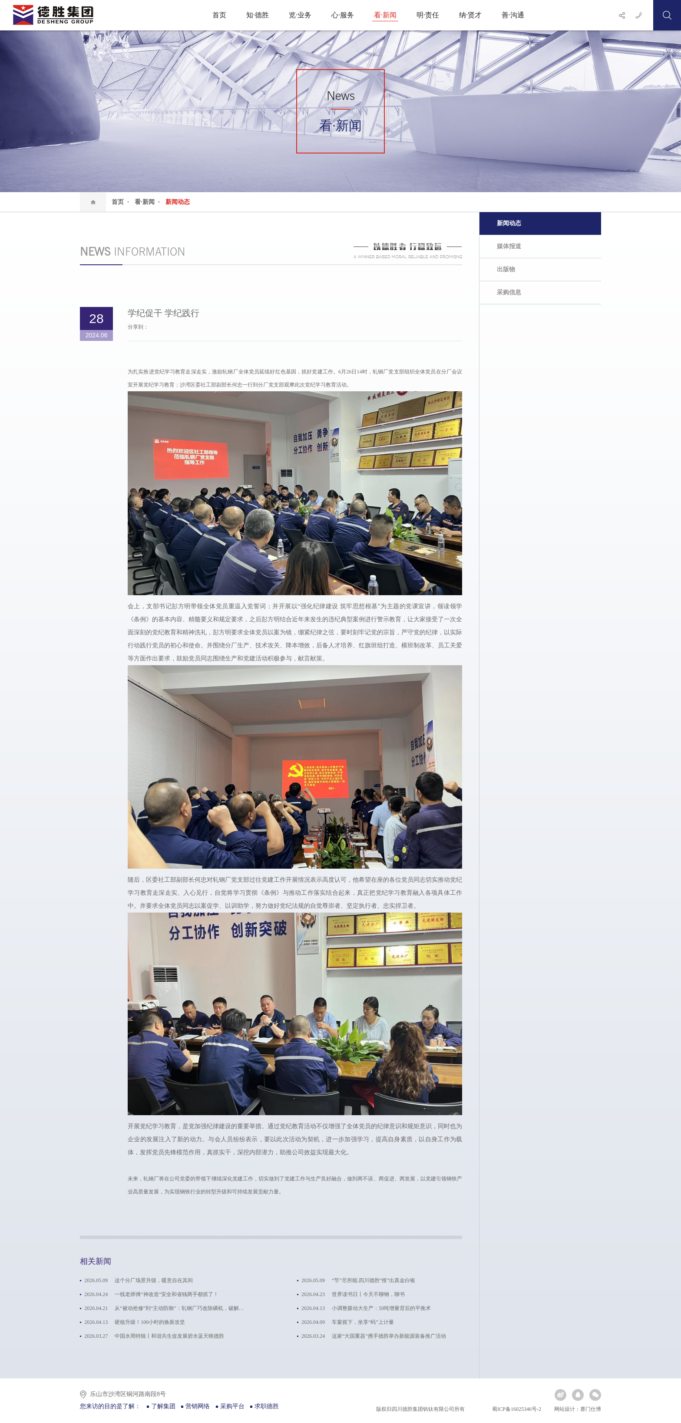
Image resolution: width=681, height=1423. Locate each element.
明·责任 (428, 15)
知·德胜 (257, 15)
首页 (219, 15)
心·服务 (342, 15)
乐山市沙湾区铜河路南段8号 (128, 1394)
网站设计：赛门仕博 (577, 1409)
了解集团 (163, 1406)
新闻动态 (177, 202)
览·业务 (300, 15)
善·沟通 (513, 15)
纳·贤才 (470, 15)
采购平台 (232, 1406)
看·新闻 (385, 15)
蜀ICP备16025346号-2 (516, 1409)
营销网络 (197, 1406)
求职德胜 (267, 1406)
